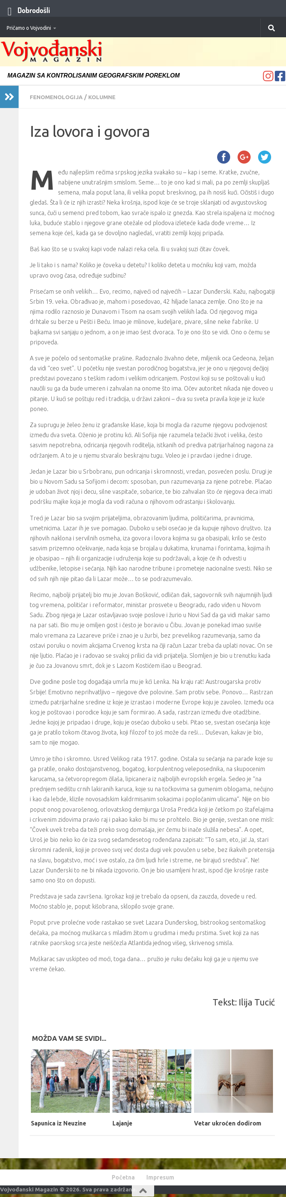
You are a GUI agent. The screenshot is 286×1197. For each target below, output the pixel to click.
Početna (122, 1177)
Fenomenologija (58, 97)
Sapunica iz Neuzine (60, 1122)
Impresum (161, 1177)
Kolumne (106, 97)
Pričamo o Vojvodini (29, 28)
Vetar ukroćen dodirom (227, 1122)
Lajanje (122, 1122)
